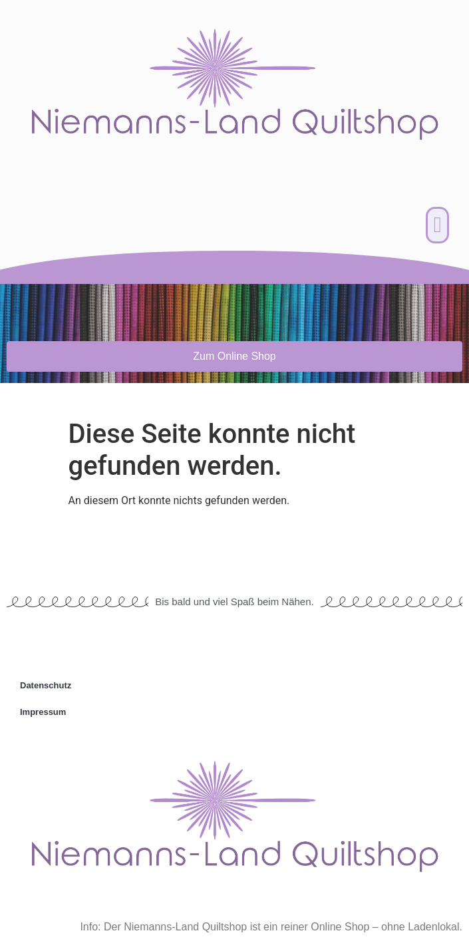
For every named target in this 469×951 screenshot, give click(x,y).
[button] (437, 225)
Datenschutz (45, 685)
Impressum (43, 712)
